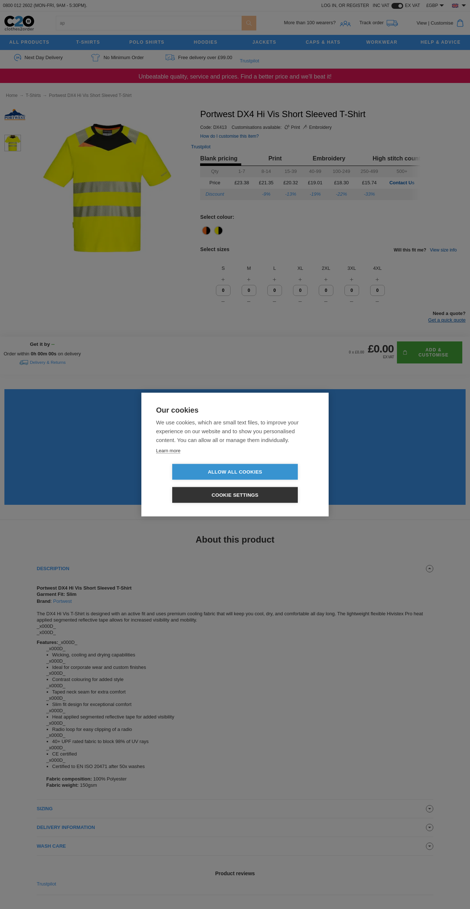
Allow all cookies (193, 483)
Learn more (168, 462)
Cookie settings (277, 483)
